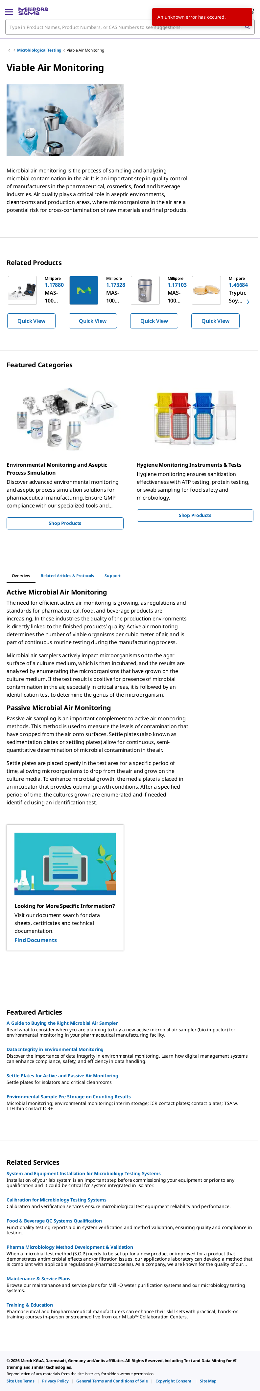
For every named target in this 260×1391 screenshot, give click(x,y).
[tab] (21, 576)
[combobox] (130, 27)
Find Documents (35, 940)
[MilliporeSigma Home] (33, 11)
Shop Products (65, 523)
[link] (21, 1381)
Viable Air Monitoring (85, 50)
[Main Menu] (9, 11)
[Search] (247, 27)
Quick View (31, 321)
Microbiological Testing (39, 50)
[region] (130, 302)
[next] (248, 302)
